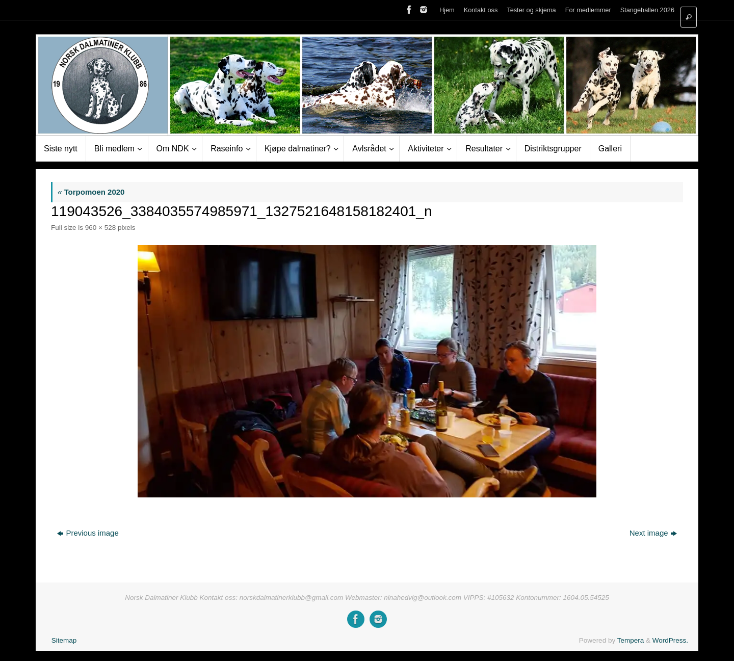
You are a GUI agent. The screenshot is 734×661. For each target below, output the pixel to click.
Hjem (447, 10)
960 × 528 (100, 227)
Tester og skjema (531, 10)
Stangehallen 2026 (647, 10)
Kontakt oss (481, 10)
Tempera (630, 640)
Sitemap (64, 640)
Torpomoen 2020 (91, 192)
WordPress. (670, 640)
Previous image (87, 532)
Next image (653, 532)
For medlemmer (588, 10)
